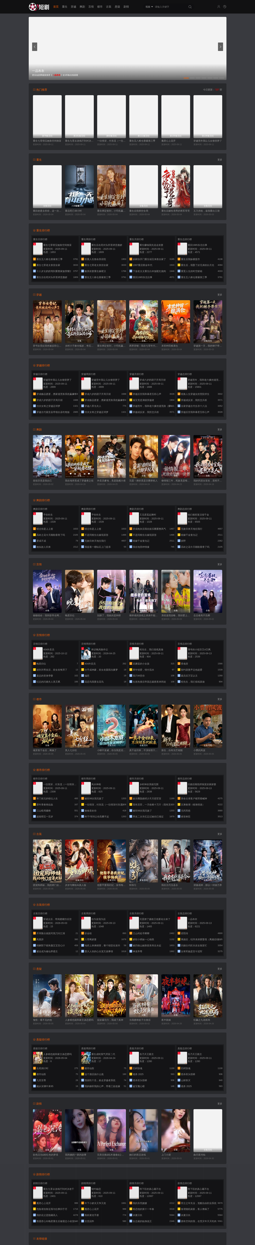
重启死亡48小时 (73, 210)
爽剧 (82, 6)
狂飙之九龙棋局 (201, 1020)
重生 (64, 6)
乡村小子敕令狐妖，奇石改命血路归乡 (79, 345)
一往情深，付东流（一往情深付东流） (111, 140)
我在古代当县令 (169, 885)
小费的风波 (199, 750)
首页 (56, 6)
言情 (91, 6)
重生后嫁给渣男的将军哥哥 (175, 210)
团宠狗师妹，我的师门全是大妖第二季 (47, 885)
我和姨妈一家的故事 (75, 1154)
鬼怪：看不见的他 (42, 1020)
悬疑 (117, 6)
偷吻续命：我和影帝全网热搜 (47, 615)
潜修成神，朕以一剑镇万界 (207, 885)
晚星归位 (70, 615)
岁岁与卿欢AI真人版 (75, 885)
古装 (108, 6)
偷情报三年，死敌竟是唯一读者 (175, 480)
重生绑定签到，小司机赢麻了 (111, 210)
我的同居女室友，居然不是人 (207, 480)
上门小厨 (166, 1154)
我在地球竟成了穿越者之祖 (79, 480)
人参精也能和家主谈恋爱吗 (79, 1020)
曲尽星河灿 (199, 1154)
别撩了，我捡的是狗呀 (109, 615)
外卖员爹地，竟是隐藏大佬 (111, 480)
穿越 (73, 6)
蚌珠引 (132, 885)
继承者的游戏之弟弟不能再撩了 (143, 615)
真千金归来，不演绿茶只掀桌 (143, 750)
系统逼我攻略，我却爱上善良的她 (175, 615)
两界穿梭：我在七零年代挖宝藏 (143, 345)
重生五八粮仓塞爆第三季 (142, 140)
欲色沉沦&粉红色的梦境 (45, 1154)
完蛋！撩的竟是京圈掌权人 (143, 480)
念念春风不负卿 (201, 615)
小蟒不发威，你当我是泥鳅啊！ (111, 750)
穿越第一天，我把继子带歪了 (207, 345)
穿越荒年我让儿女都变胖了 (207, 140)
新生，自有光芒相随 (172, 750)
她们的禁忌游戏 (137, 1154)
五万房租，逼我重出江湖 (206, 210)
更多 (219, 159)
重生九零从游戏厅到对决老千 (79, 140)
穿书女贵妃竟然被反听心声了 (47, 345)
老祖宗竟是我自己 (42, 480)
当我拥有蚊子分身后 (140, 1020)
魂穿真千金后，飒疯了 (45, 750)
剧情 (126, 6)
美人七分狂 (71, 750)
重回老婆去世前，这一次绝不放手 (47, 210)
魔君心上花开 (168, 140)
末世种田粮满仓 (169, 345)
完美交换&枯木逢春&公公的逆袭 (111, 1154)
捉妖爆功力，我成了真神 (110, 1020)
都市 (100, 6)
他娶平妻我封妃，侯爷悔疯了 (111, 885)
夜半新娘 (166, 1020)
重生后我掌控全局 (138, 210)
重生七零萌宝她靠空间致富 (47, 140)
